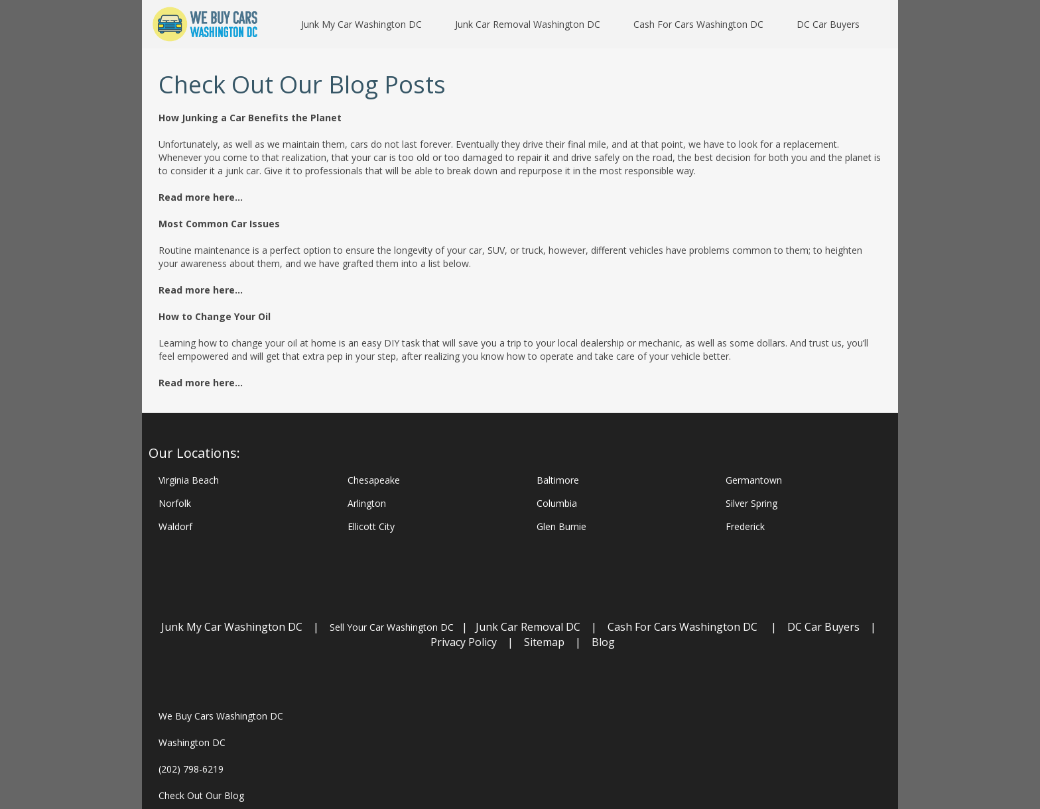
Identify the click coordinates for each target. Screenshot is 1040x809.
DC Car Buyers (823, 627)
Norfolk (175, 503)
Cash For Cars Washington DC (682, 627)
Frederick (745, 526)
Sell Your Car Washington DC (392, 627)
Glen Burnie (561, 526)
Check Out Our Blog (201, 795)
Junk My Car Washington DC (231, 627)
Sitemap (544, 642)
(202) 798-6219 (191, 769)
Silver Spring (751, 503)
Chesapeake (374, 480)
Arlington (367, 503)
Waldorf (175, 526)
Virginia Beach (189, 480)
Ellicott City (371, 526)
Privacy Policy (463, 642)
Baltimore (558, 480)
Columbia (557, 503)
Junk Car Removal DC (529, 627)
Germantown (754, 480)
